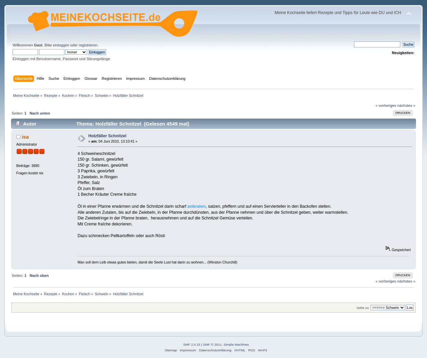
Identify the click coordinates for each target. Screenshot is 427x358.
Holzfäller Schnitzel (107, 136)
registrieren (88, 45)
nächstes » (406, 106)
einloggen (61, 45)
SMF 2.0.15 (191, 344)
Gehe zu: (363, 308)
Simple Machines (236, 344)
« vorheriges (386, 106)
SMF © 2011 (212, 344)
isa (25, 137)
